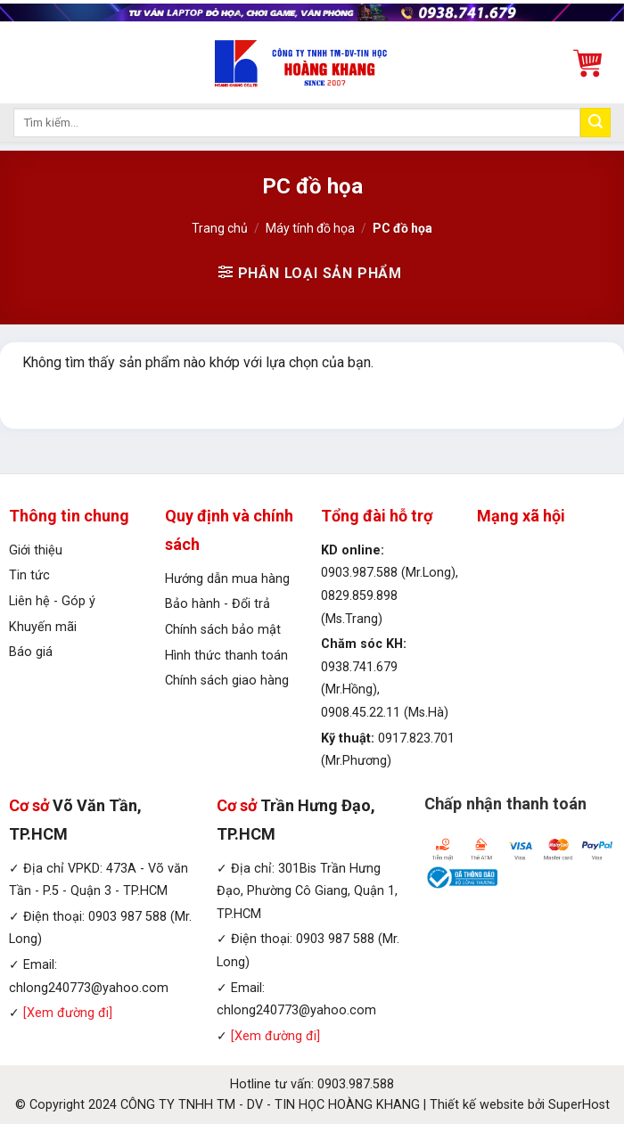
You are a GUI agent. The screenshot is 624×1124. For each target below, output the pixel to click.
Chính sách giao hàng (227, 680)
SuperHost (579, 1104)
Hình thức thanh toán (226, 655)
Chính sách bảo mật (223, 629)
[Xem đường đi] (67, 1013)
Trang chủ (220, 228)
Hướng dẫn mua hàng (227, 579)
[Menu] (24, 63)
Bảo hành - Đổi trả (217, 603)
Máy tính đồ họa (310, 228)
